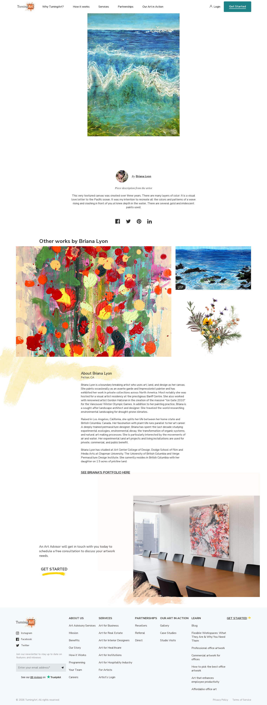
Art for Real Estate (111, 633)
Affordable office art (204, 689)
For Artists (105, 670)
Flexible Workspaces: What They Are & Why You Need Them (209, 637)
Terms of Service (241, 699)
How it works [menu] (81, 7)
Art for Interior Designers (114, 640)
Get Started (237, 6)
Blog (194, 626)
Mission (73, 633)
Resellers (141, 626)
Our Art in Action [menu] (153, 7)
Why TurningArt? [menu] (53, 7)
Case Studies (168, 633)
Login (217, 7)
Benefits (74, 640)
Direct (139, 640)
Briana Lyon (143, 176)
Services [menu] (103, 7)
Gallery (164, 626)
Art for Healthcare (110, 648)
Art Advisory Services (82, 626)
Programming (77, 662)
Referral (140, 633)
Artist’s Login (107, 677)
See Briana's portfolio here (105, 472)
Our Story (75, 648)
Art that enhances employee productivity (205, 680)
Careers (73, 677)
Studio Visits (168, 640)
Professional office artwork (208, 648)
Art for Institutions (110, 655)
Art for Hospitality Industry (115, 662)
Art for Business (109, 626)
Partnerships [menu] (125, 7)
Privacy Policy (220, 699)
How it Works (77, 655)
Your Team (75, 670)
